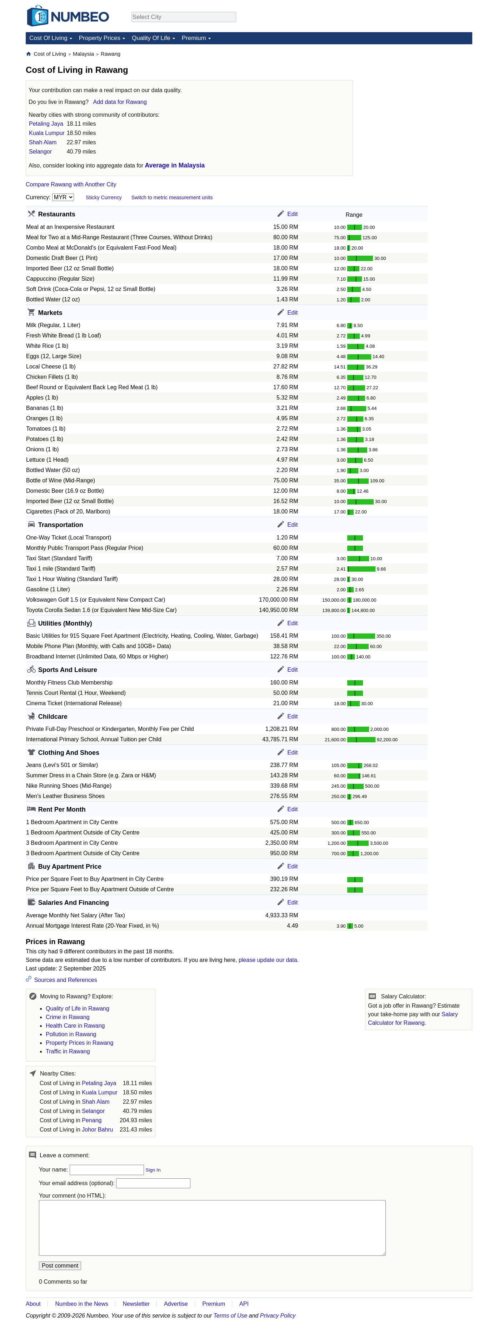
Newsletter (136, 1304)
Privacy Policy (278, 1316)
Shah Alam (42, 142)
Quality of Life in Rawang (77, 1008)
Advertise (176, 1304)
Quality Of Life (151, 38)
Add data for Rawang (120, 102)
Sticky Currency (104, 197)
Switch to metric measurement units (172, 197)
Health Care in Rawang (75, 1026)
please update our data (268, 960)
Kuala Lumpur (47, 133)
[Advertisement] (418, 95)
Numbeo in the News (81, 1304)
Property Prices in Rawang (79, 1043)
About (33, 1304)
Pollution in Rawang (71, 1034)
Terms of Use (231, 1316)
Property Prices (99, 38)
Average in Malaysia (175, 165)
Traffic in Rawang (68, 1051)
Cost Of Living (48, 38)
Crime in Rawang (68, 1017)
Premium (194, 38)
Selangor (40, 152)
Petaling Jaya (46, 124)
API (244, 1304)
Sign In (152, 1170)
